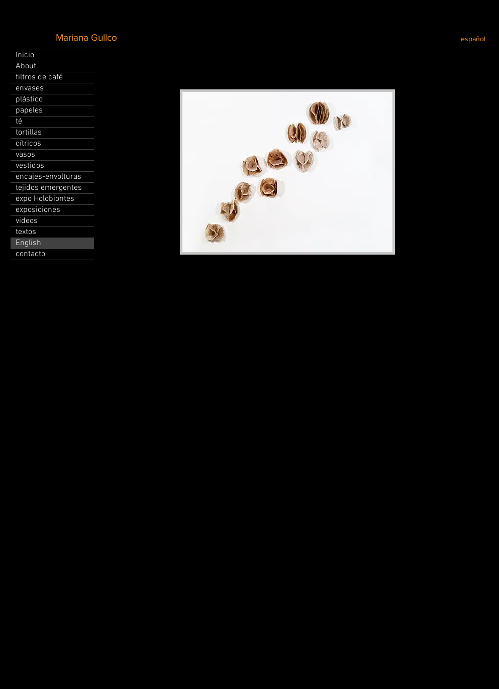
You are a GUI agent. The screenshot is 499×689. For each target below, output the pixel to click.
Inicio (25, 55)
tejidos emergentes (49, 188)
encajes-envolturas (48, 177)
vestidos (30, 166)
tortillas (29, 133)
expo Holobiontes (45, 199)
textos (26, 232)
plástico (29, 99)
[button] (287, 172)
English (28, 243)
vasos (25, 155)
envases (30, 88)
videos (27, 221)
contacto (30, 254)
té (19, 122)
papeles (29, 110)
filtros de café (39, 77)
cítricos (28, 144)
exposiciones (38, 210)
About (26, 66)
